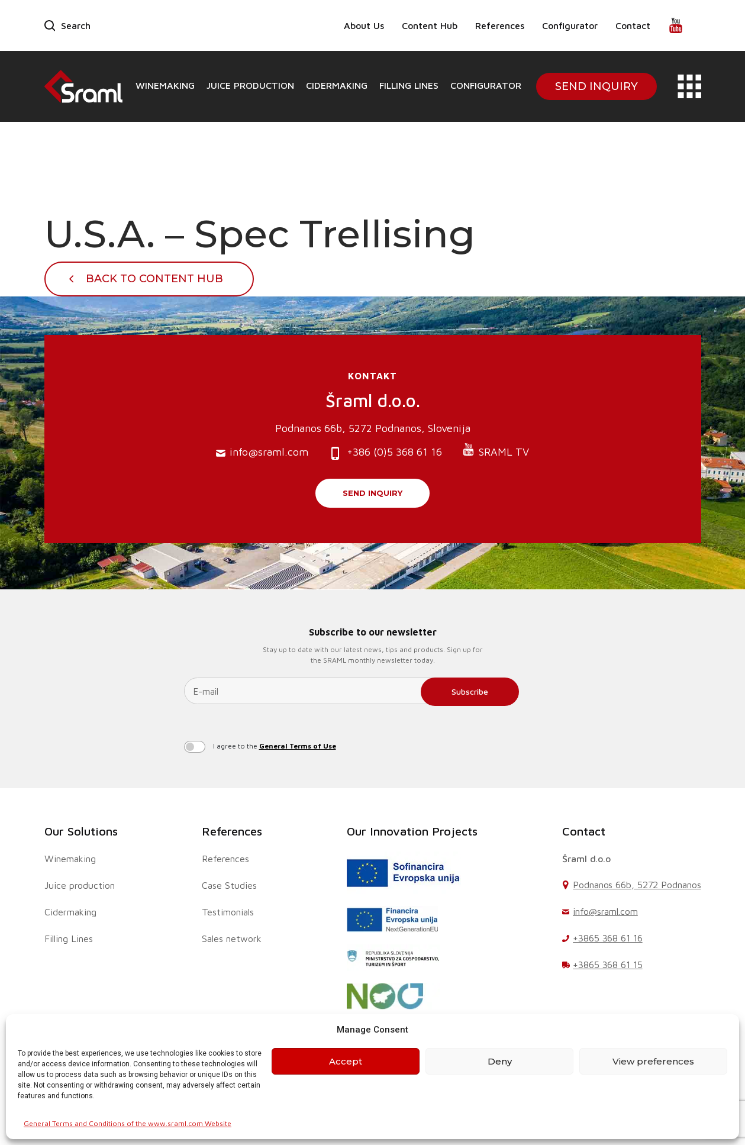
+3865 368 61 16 (608, 938)
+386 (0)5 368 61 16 (385, 453)
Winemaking (165, 85)
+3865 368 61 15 (608, 964)
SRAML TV (495, 450)
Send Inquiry (596, 86)
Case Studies (229, 885)
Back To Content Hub (154, 278)
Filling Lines (408, 85)
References (499, 25)
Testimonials (228, 912)
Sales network (232, 938)
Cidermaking (336, 85)
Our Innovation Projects (412, 831)
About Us (364, 25)
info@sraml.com (262, 452)
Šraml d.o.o (586, 858)
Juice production (250, 85)
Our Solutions (81, 831)
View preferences (653, 1061)
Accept (345, 1061)
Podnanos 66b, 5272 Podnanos (637, 884)
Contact (632, 25)
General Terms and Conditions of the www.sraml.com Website (127, 1123)
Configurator (570, 25)
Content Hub (429, 25)
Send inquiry (372, 493)
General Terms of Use (297, 745)
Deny (500, 1061)
